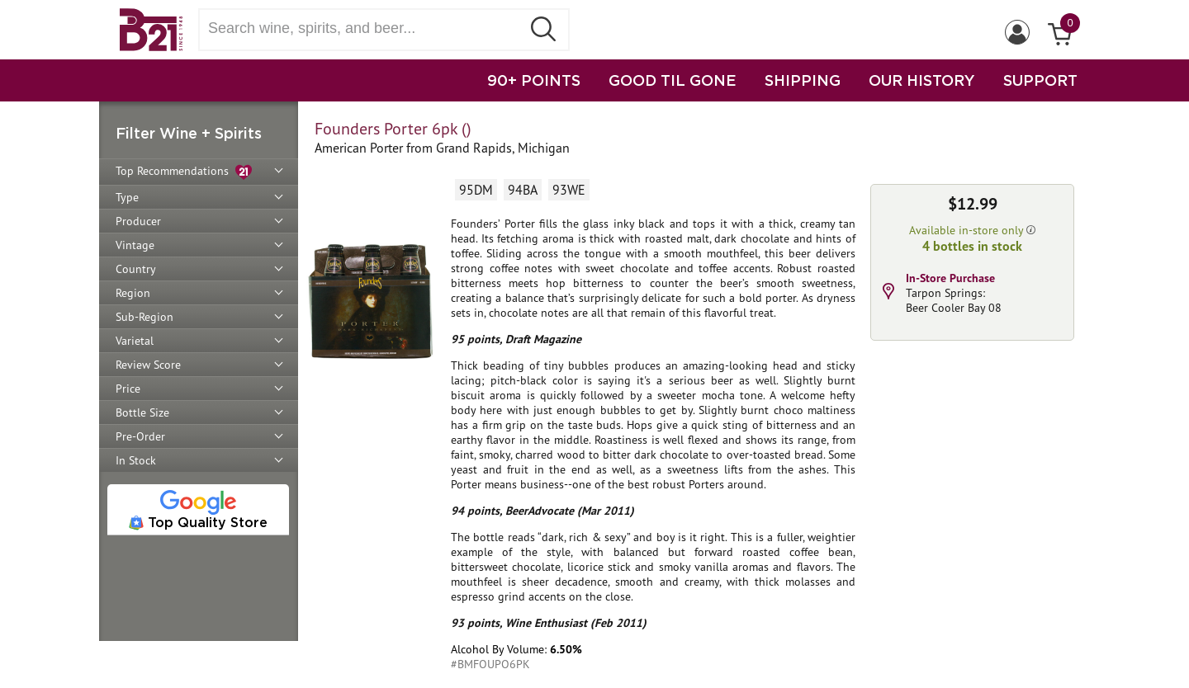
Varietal (135, 340)
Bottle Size (142, 412)
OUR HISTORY (922, 80)
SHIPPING (803, 80)
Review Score (148, 364)
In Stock (136, 460)
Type (127, 197)
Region (133, 292)
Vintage (135, 245)
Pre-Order (140, 436)
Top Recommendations (184, 172)
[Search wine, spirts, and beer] (365, 28)
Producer (138, 221)
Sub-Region (144, 316)
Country (136, 269)
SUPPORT (1040, 80)
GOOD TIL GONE (673, 80)
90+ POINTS (533, 80)
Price (128, 388)
